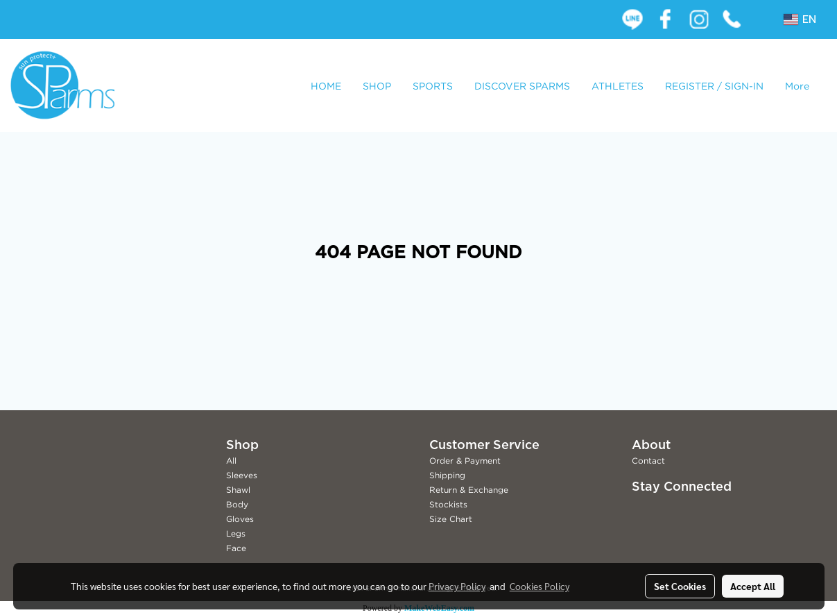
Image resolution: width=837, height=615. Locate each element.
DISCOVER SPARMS (522, 86)
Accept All (752, 586)
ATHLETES (618, 86)
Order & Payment (465, 460)
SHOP (377, 86)
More (797, 86)
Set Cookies (680, 586)
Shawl (238, 489)
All (231, 460)
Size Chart (450, 518)
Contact (648, 460)
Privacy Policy (457, 586)
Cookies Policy (539, 586)
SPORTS (433, 86)
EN (800, 19)
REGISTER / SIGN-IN (714, 86)
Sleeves (241, 475)
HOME (326, 86)
